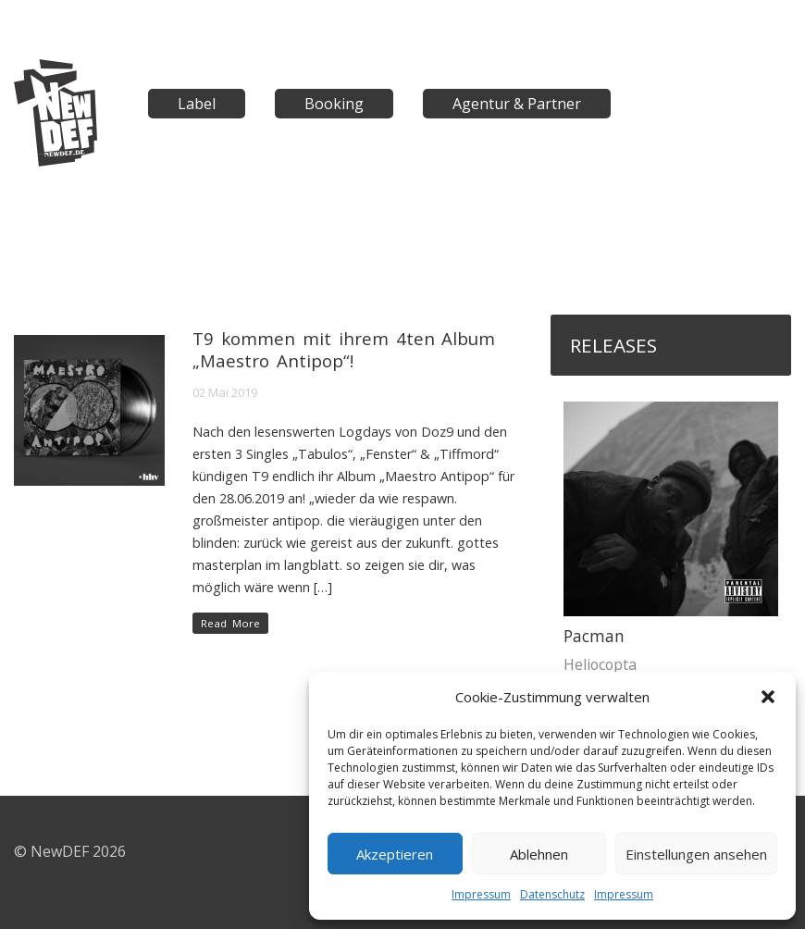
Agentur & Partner (516, 103)
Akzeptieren (394, 854)
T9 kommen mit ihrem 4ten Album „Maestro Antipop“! (343, 349)
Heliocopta (600, 664)
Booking (334, 103)
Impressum (481, 894)
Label (197, 103)
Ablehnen (539, 854)
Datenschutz (552, 894)
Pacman (594, 636)
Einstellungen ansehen (696, 854)
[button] (768, 696)
